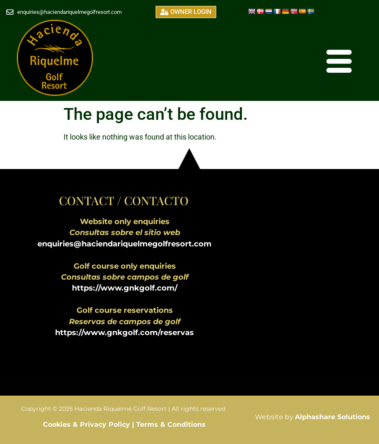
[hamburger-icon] (339, 64)
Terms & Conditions (171, 424)
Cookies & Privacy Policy (87, 424)
